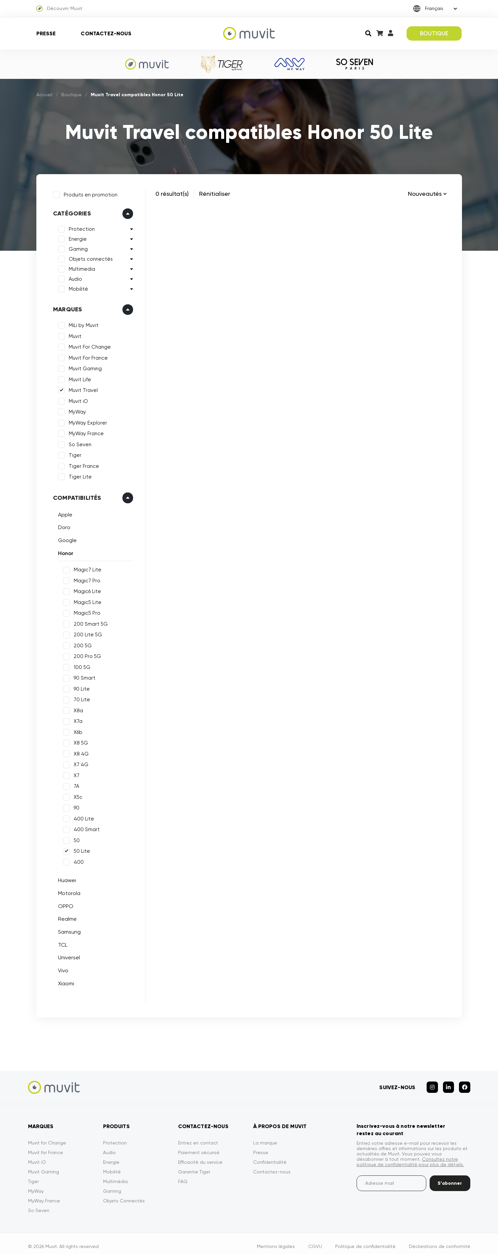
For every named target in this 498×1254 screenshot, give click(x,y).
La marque (265, 1136)
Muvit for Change (47, 1136)
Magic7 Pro (85, 579)
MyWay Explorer (86, 421)
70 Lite (80, 698)
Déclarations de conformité (439, 1240)
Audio (73, 277)
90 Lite (80, 687)
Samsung (67, 930)
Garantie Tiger (194, 1165)
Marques (65, 307)
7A (74, 784)
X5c (76, 795)
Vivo (61, 969)
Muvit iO (76, 399)
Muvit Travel (81, 389)
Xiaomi (64, 981)
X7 (75, 774)
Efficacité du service (200, 1156)
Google (65, 538)
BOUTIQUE (434, 33)
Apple (63, 512)
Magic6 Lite (85, 590)
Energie (76, 237)
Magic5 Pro (85, 611)
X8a (76, 709)
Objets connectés (89, 257)
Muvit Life (78, 378)
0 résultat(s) (172, 193)
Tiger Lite (78, 475)
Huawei (65, 878)
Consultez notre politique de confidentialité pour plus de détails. (410, 1155)
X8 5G (79, 741)
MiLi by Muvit (82, 324)
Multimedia (80, 267)
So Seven (78, 443)
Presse (46, 33)
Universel (67, 956)
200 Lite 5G (86, 633)
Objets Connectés (124, 1194)
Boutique (71, 94)
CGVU (315, 1240)
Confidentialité (270, 1156)
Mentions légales (276, 1240)
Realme (65, 917)
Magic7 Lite (86, 568)
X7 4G (79, 763)
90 (75, 806)
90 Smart (83, 676)
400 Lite (82, 817)
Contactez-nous (106, 33)
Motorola (67, 891)
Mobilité (76, 287)
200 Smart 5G (89, 622)
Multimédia (115, 1175)
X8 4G (79, 752)
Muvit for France (45, 1146)
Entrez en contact (198, 1136)
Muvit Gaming (83, 367)
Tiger (73, 454)
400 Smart (85, 828)
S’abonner (450, 1177)
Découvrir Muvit (59, 9)
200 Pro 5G (85, 655)
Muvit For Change (88, 345)
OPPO (64, 904)
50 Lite (80, 849)
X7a (76, 720)
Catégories (70, 211)
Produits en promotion (89, 193)
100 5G (80, 665)
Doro (62, 525)
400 (77, 860)
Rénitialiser (214, 193)
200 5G (81, 644)
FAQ (182, 1175)
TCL (61, 943)
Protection (80, 227)
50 (75, 838)
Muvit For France (86, 356)
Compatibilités (75, 495)
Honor (64, 551)
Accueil (44, 94)
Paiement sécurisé (198, 1146)
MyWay (75, 410)
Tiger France (82, 464)
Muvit (73, 334)
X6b (76, 730)
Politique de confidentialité (365, 1240)
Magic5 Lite (86, 600)
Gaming (76, 247)
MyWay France (84, 432)
